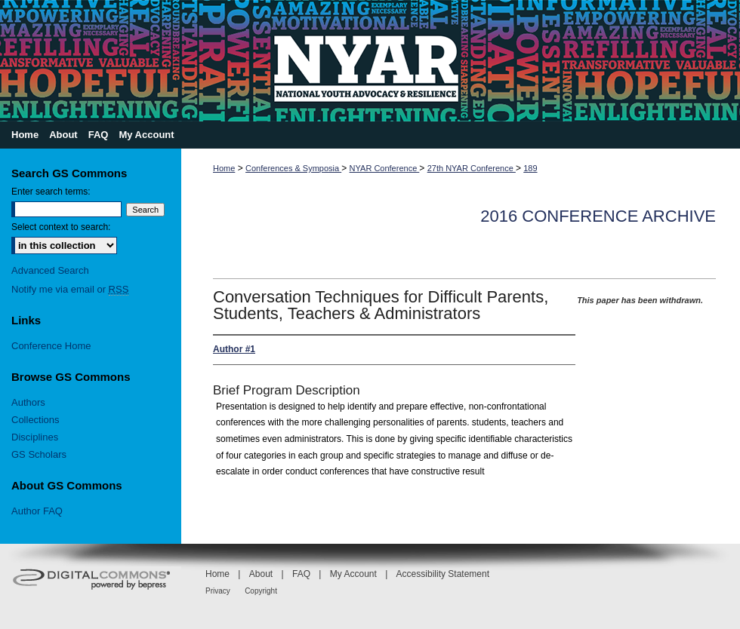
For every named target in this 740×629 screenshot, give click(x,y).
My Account (353, 574)
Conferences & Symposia (293, 168)
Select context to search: (60, 227)
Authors (28, 402)
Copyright (261, 591)
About (261, 574)
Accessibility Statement (442, 574)
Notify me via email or (69, 289)
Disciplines (34, 437)
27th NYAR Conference (471, 168)
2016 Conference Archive (598, 216)
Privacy (217, 591)
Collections (35, 419)
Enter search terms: (51, 191)
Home (224, 168)
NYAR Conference (385, 168)
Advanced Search (50, 270)
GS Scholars (38, 454)
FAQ (301, 574)
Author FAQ (37, 511)
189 (530, 168)
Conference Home (51, 345)
